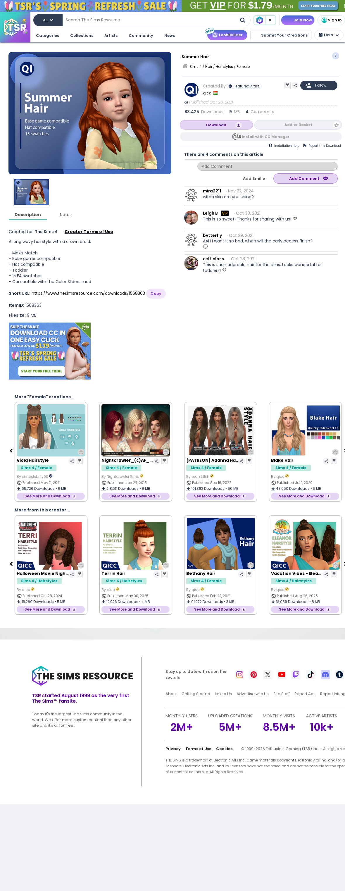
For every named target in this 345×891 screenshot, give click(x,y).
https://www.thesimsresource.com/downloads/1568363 (88, 293)
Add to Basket (298, 124)
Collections (81, 35)
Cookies (224, 749)
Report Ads (304, 694)
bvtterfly (212, 235)
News (169, 35)
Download (216, 125)
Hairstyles (224, 66)
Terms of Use (198, 749)
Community (141, 35)
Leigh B (210, 213)
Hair (208, 66)
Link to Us (223, 694)
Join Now (303, 20)
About (171, 694)
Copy (156, 293)
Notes (66, 215)
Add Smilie (254, 178)
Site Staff (281, 694)
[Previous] (12, 450)
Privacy (173, 749)
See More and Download (47, 496)
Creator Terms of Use (89, 232)
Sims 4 (195, 66)
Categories (47, 35)
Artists (111, 35)
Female (243, 66)
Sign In (331, 20)
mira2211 (212, 191)
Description (28, 215)
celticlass (213, 259)
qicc (207, 93)
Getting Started (196, 694)
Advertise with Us (253, 694)
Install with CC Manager (265, 136)
